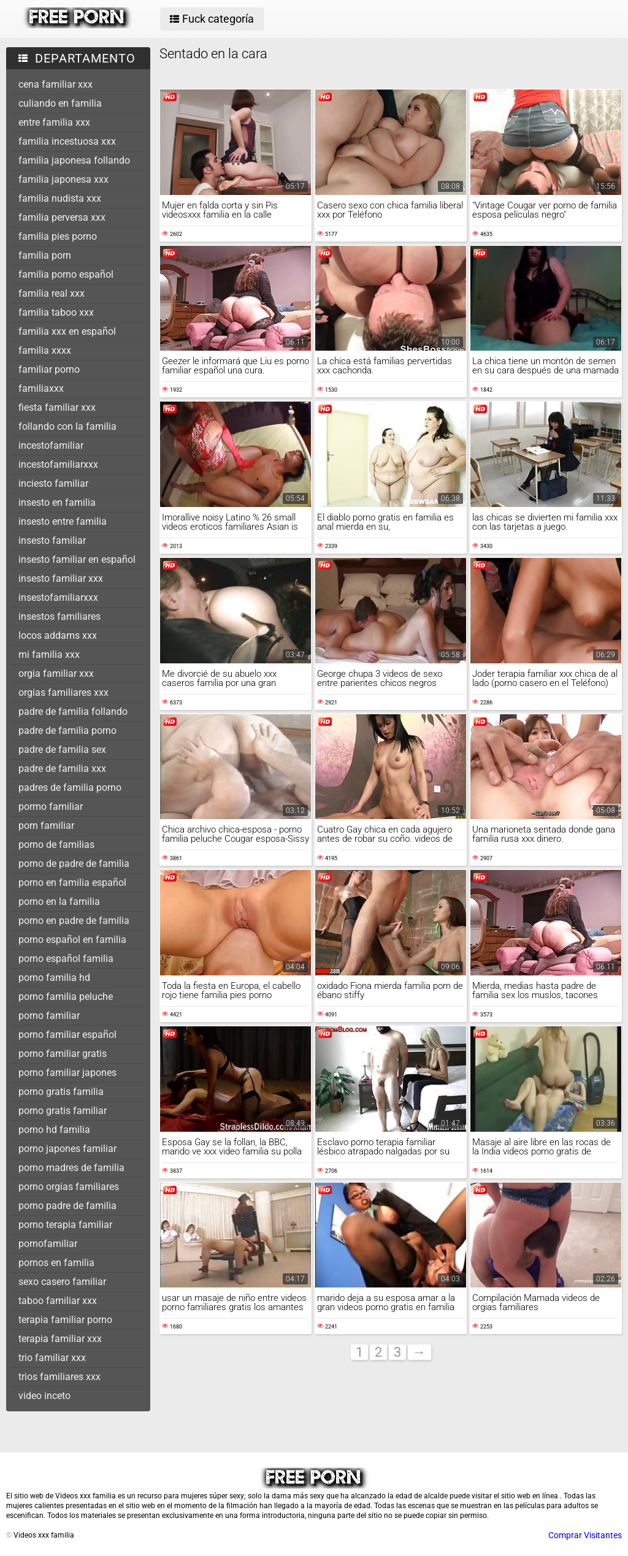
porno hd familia (54, 1129)
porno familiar (49, 1015)
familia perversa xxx (61, 217)
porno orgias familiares (68, 1186)
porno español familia (65, 958)
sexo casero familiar (62, 1281)
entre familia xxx (54, 122)
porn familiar (46, 825)
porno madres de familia (71, 1167)
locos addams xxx (57, 635)
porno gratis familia (61, 1091)
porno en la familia (59, 901)
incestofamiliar (50, 445)
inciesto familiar (53, 483)
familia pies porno (57, 236)
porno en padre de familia (73, 920)
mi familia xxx (49, 654)
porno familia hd (54, 977)
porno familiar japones (67, 1072)
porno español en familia (72, 939)
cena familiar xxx (55, 84)
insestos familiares (59, 616)
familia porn (44, 255)
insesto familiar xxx (60, 578)
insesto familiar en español (77, 559)
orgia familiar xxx (56, 673)
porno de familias (56, 844)
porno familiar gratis (62, 1053)
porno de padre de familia (73, 863)
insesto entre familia (62, 521)
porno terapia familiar (65, 1224)
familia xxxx (44, 350)
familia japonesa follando (74, 160)
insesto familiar (52, 540)
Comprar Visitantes (585, 1535)
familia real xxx (51, 293)
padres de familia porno (69, 787)
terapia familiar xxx (60, 1338)
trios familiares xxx (59, 1376)
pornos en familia (56, 1262)
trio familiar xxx (52, 1357)
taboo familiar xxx (57, 1300)
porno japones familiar (67, 1148)
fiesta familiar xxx (57, 407)
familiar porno (49, 369)
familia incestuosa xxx (67, 141)
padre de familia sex (62, 749)
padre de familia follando (73, 711)
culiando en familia (60, 103)
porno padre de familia (67, 1205)
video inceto (44, 1396)
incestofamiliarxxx (58, 464)
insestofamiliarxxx (58, 597)
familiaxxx (41, 388)
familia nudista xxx (59, 198)
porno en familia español (72, 882)
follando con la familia (67, 426)
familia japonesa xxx (63, 179)
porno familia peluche (65, 996)
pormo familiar (50, 806)
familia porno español (65, 274)
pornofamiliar (47, 1243)
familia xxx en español (67, 331)
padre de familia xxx (62, 768)
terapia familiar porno (65, 1319)
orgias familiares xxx (63, 692)
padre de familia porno (67, 730)
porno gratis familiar (62, 1110)
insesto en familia (57, 502)
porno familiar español (67, 1034)
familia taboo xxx (56, 312)
